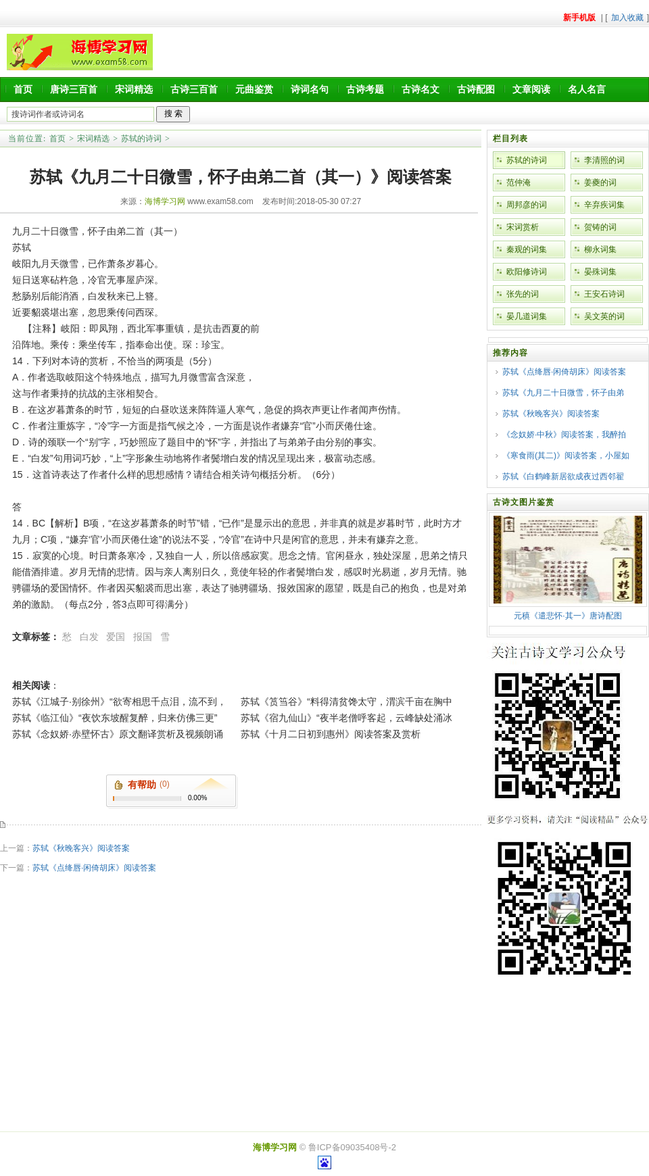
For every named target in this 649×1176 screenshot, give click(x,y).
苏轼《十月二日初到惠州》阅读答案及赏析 (330, 734)
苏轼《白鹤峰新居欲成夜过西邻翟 (563, 476)
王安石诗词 (604, 294)
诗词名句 (310, 89)
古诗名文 (420, 89)
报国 (142, 636)
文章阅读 (531, 89)
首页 (23, 89)
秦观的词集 (526, 249)
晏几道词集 (526, 316)
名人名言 (587, 89)
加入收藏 (627, 17)
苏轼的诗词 (141, 138)
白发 (89, 636)
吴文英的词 (604, 316)
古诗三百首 (194, 89)
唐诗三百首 (73, 89)
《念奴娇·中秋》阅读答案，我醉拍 (564, 434)
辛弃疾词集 (604, 205)
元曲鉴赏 (254, 89)
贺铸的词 (600, 227)
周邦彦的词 (526, 205)
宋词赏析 (522, 227)
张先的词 (522, 294)
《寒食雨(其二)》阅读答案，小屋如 (565, 455)
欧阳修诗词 (526, 271)
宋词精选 (134, 89)
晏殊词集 (600, 271)
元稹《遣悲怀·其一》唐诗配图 (567, 615)
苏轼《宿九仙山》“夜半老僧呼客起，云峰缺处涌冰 (346, 717)
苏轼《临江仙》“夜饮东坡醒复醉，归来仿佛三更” (114, 717)
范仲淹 (518, 182)
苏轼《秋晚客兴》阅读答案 (81, 848)
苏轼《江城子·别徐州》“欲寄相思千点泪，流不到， (119, 701)
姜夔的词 (600, 182)
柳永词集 (600, 249)
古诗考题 (365, 89)
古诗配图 (476, 89)
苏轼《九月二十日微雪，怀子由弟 (563, 392)
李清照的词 (604, 160)
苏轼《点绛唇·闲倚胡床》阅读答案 (94, 868)
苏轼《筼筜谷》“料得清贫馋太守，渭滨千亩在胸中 (346, 701)
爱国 (115, 636)
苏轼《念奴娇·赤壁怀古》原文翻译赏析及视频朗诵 (117, 734)
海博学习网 (165, 201)
